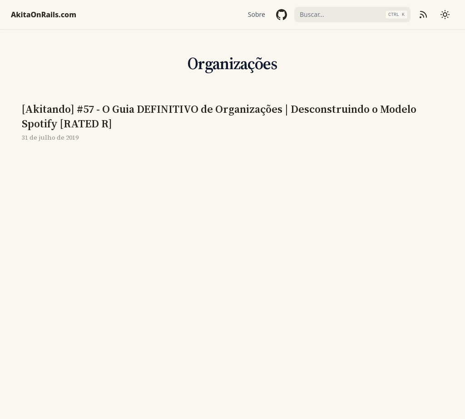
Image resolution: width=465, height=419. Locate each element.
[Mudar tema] (445, 14)
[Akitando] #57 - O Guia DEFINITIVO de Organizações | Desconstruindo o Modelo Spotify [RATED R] (219, 116)
